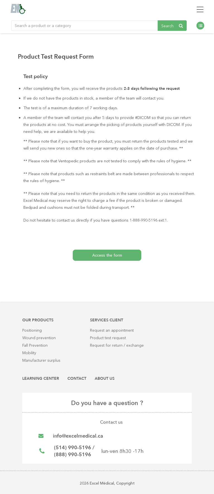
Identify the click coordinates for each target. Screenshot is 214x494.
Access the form (107, 255)
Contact (76, 378)
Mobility (29, 352)
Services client (106, 320)
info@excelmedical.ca (78, 436)
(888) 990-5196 (72, 454)
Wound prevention (39, 337)
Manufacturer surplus (41, 360)
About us (105, 378)
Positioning (32, 330)
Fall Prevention (35, 345)
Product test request (108, 337)
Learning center (40, 378)
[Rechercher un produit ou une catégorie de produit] (84, 25)
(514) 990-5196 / (74, 447)
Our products (38, 320)
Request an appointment (112, 330)
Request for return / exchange (117, 345)
